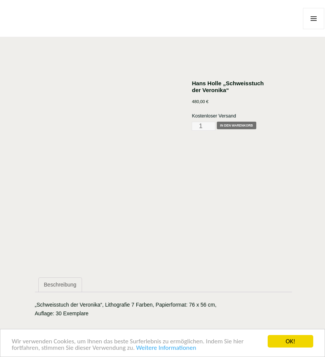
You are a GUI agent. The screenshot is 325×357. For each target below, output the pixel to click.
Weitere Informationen (166, 348)
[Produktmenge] (203, 126)
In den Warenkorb (236, 125)
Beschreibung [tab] (60, 285)
